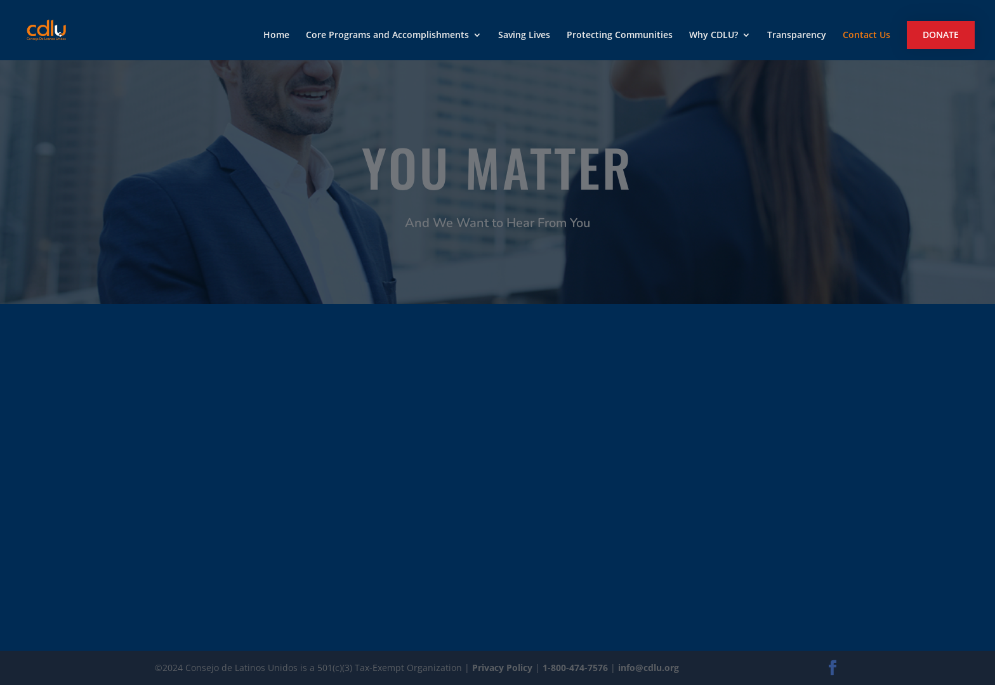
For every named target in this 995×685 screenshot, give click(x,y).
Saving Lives (524, 35)
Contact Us (866, 35)
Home (276, 35)
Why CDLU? (713, 35)
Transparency (796, 35)
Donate (941, 35)
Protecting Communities (620, 35)
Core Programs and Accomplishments (387, 35)
